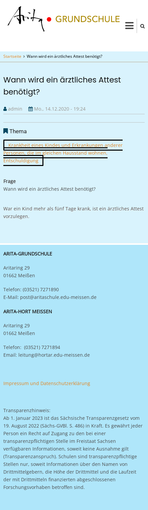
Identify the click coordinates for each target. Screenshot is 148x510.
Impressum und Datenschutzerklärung (46, 383)
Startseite (12, 56)
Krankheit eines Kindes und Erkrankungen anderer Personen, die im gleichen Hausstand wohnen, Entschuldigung (63, 153)
